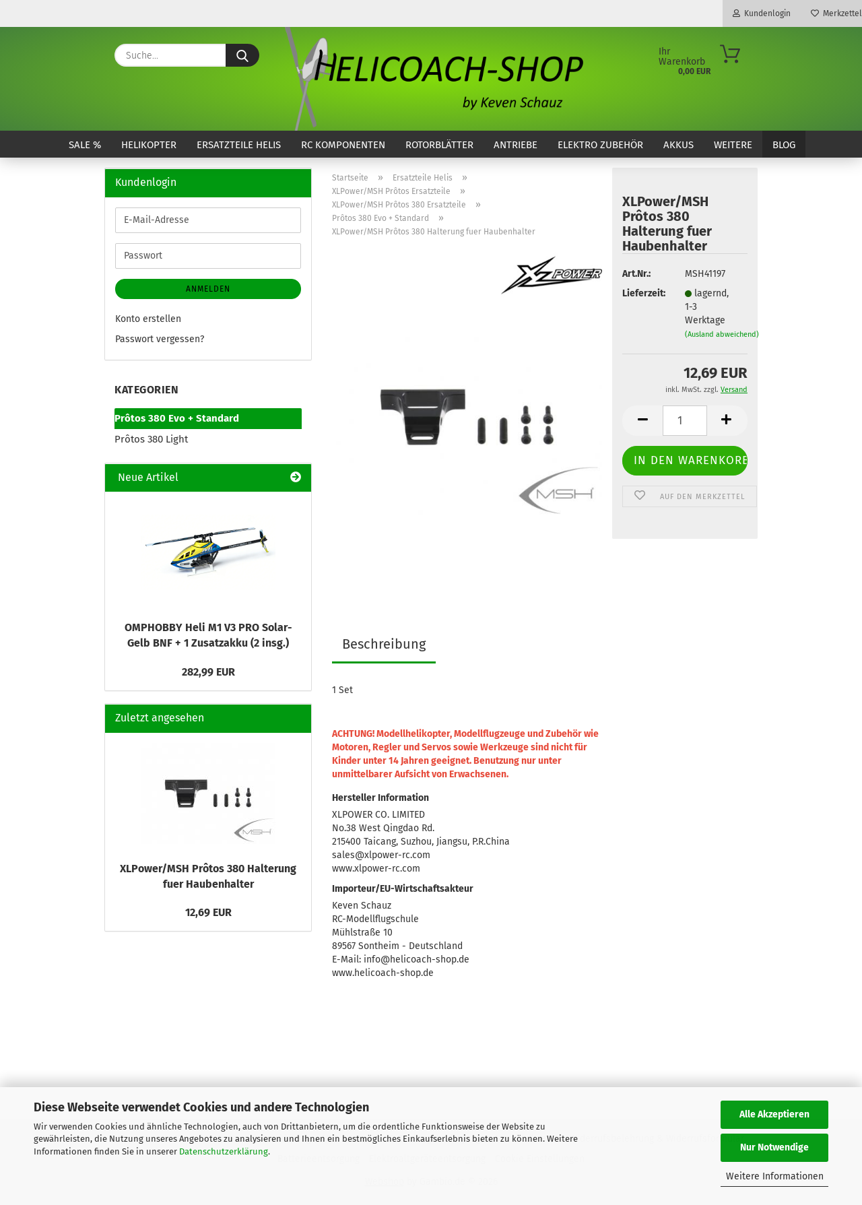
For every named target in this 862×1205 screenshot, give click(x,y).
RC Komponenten (343, 145)
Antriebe (515, 145)
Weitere (733, 145)
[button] (642, 420)
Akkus (678, 145)
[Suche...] (242, 55)
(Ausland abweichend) (722, 334)
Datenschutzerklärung (223, 1151)
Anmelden (208, 289)
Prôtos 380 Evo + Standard (176, 418)
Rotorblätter (439, 145)
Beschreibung (384, 644)
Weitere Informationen (775, 1176)
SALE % (85, 145)
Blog (783, 145)
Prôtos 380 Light (151, 439)
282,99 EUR (208, 671)
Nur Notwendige (774, 1147)
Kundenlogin (762, 13)
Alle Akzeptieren (774, 1114)
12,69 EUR (208, 912)
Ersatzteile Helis (239, 145)
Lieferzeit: (643, 293)
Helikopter (148, 145)
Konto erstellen (148, 319)
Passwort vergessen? (159, 339)
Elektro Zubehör (600, 145)
